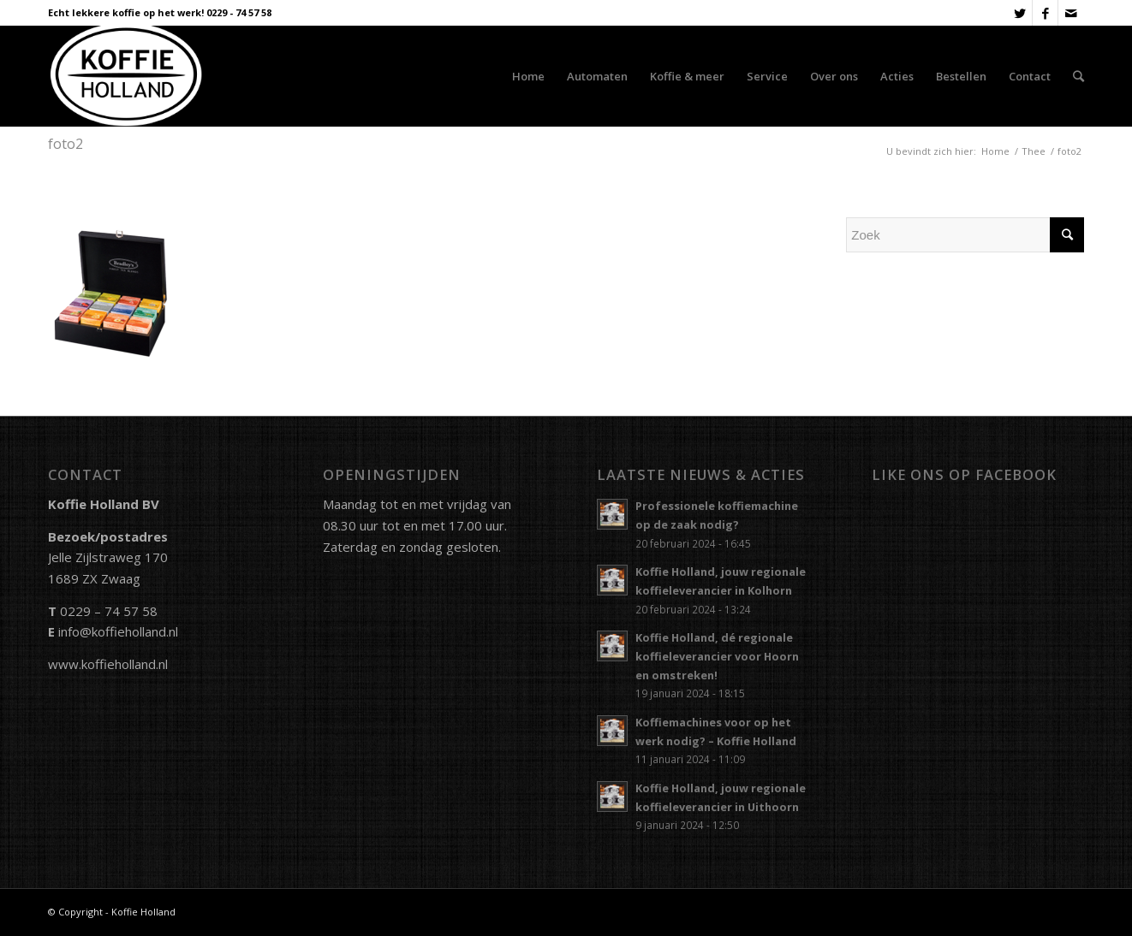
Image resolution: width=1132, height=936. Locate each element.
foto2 (65, 143)
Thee (1034, 151)
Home (995, 151)
